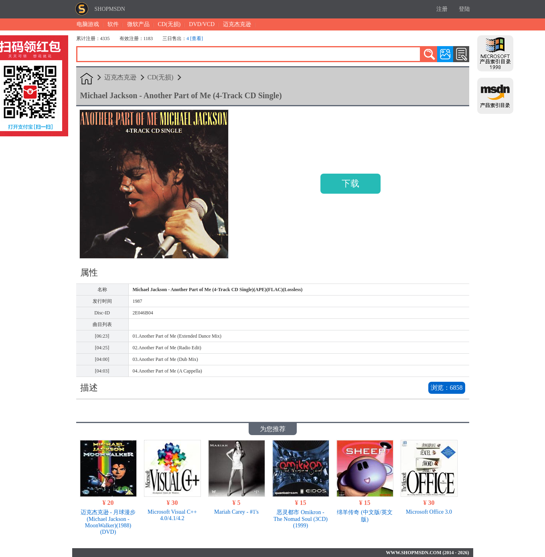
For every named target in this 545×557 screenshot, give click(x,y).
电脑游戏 (88, 24)
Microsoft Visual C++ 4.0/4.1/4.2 (172, 515)
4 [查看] (194, 38)
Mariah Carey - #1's (236, 512)
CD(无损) (169, 24)
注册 (442, 9)
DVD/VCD (202, 24)
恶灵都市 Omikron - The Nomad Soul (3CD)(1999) (301, 519)
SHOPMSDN (110, 9)
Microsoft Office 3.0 (429, 512)
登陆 (464, 9)
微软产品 (138, 24)
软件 (113, 24)
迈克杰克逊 (237, 24)
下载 (350, 183)
